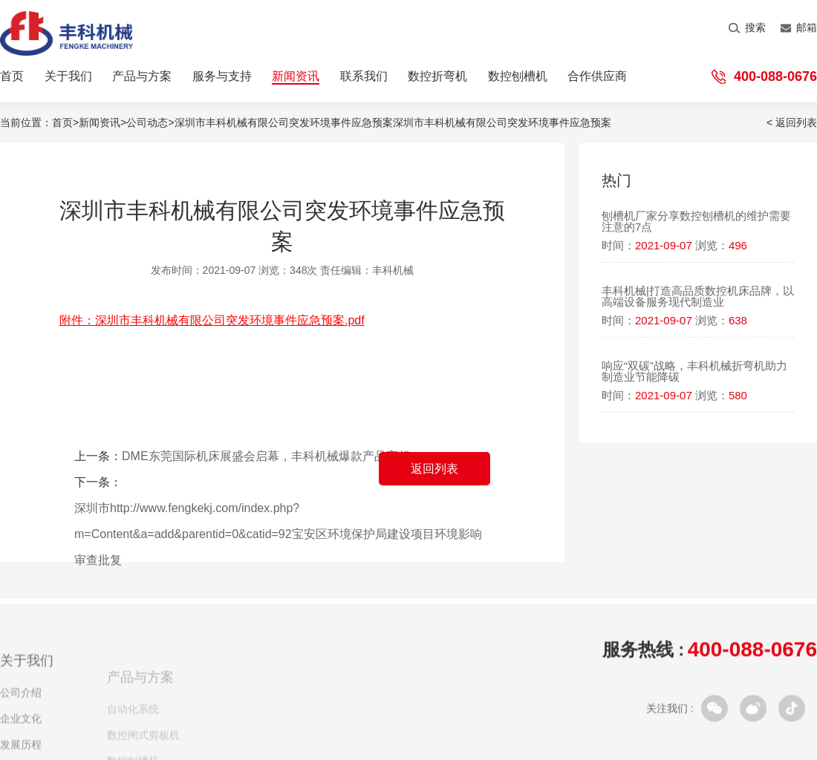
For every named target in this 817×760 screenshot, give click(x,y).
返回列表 (434, 468)
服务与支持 (222, 76)
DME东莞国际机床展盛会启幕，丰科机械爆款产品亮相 (266, 456)
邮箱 (798, 28)
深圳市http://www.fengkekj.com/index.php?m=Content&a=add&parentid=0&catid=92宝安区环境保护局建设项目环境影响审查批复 (278, 534)
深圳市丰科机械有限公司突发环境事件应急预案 (502, 122)
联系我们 (364, 76)
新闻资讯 (295, 76)
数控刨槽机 (517, 76)
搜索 (747, 28)
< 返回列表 (791, 122)
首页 (12, 76)
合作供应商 (597, 76)
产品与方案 (142, 76)
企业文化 (21, 728)
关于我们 (68, 76)
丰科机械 (393, 270)
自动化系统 (133, 721)
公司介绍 (21, 702)
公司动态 (147, 122)
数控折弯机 (437, 76)
